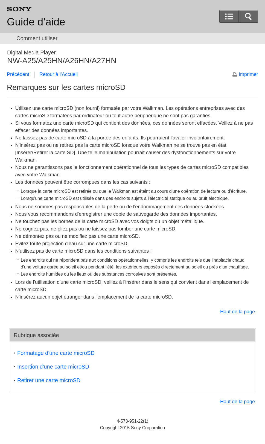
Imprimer (248, 74)
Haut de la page (237, 311)
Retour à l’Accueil (58, 74)
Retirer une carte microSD (48, 380)
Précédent (18, 74)
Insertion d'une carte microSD (53, 367)
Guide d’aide (36, 22)
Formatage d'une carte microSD (56, 353)
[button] (248, 16)
